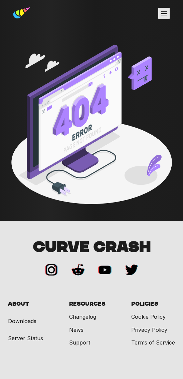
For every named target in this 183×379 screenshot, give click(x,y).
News (76, 330)
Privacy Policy (149, 330)
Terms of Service (153, 342)
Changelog (82, 317)
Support (79, 342)
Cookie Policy (148, 317)
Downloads (22, 321)
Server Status (25, 338)
